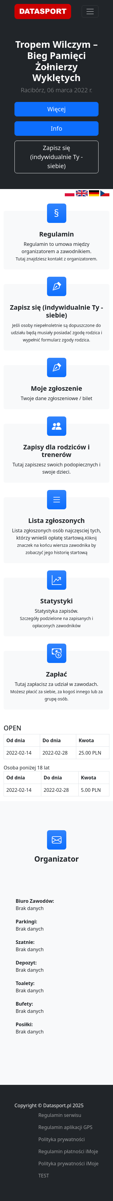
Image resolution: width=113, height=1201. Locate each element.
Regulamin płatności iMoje (68, 1151)
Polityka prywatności (61, 1139)
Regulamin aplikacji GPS (65, 1127)
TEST (43, 1175)
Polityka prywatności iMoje (68, 1163)
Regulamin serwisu (59, 1115)
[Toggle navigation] (90, 11)
